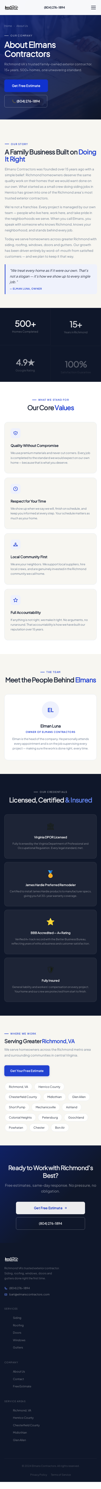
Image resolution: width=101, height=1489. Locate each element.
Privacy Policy (38, 1474)
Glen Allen (19, 1440)
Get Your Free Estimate (27, 1073)
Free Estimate (22, 1386)
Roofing (18, 1325)
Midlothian (20, 1432)
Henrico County (23, 1417)
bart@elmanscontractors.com (27, 1294)
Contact (18, 1379)
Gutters (18, 1347)
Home (8, 26)
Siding (17, 1317)
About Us (19, 1371)
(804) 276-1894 (54, 7)
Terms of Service (61, 1474)
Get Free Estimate (26, 86)
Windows (19, 1340)
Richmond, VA (22, 1410)
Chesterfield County (26, 1425)
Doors (17, 1332)
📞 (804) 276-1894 (26, 101)
